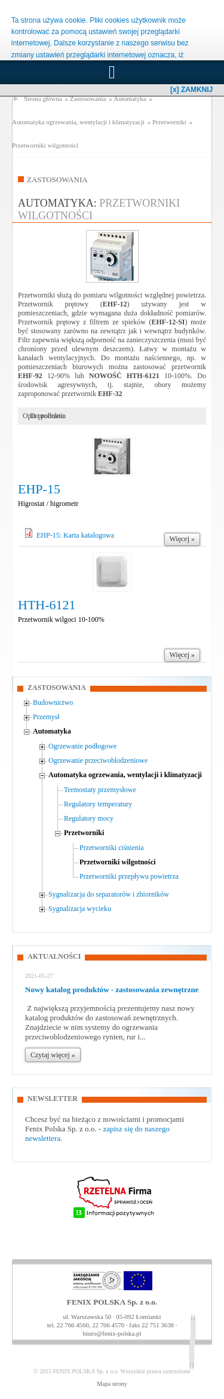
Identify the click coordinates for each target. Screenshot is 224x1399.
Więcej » (182, 539)
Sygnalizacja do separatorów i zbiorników (108, 894)
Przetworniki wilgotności (45, 145)
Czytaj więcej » (52, 1055)
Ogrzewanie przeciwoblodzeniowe (98, 760)
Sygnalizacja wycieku (79, 908)
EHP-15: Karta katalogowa (75, 535)
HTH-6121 (47, 604)
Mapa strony (112, 1383)
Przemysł (46, 717)
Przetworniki (169, 121)
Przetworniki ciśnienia (111, 847)
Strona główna (43, 98)
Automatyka (129, 98)
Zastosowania (88, 98)
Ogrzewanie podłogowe (82, 746)
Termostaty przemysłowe (100, 790)
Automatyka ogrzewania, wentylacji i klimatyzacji (78, 121)
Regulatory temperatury (98, 804)
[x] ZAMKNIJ (191, 89)
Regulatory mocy (88, 818)
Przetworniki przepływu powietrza (129, 876)
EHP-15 (39, 488)
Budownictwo (53, 702)
